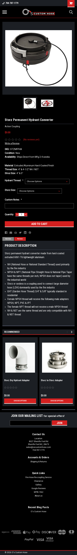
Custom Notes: (13, 199)
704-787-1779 (10, 3)
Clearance (38, 481)
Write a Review (12, 143)
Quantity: (9, 214)
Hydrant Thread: (14, 180)
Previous (67, 332)
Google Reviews (39, 488)
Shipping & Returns (38, 462)
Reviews (20, 239)
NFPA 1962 (38, 492)
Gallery (38, 485)
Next (72, 332)
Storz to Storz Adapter (52, 380)
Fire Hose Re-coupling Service (38, 477)
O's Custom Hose (38, 511)
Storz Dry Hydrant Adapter (17, 380)
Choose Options (20, 401)
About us (38, 496)
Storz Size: (10, 190)
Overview (8, 239)
